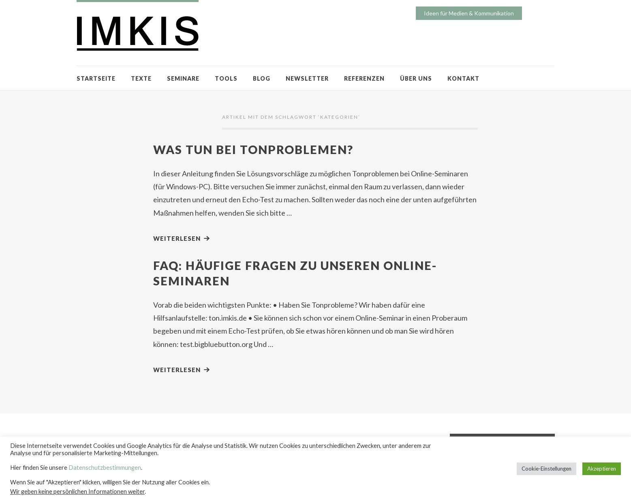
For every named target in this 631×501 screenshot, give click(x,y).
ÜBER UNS (416, 78)
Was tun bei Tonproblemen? (253, 149)
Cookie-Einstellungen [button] (546, 468)
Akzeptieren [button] (601, 468)
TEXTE (141, 78)
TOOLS (226, 78)
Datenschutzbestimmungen (104, 467)
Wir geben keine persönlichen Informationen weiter (77, 491)
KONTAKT (463, 78)
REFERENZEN (364, 78)
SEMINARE (183, 78)
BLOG (261, 78)
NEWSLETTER (307, 78)
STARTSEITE (96, 78)
